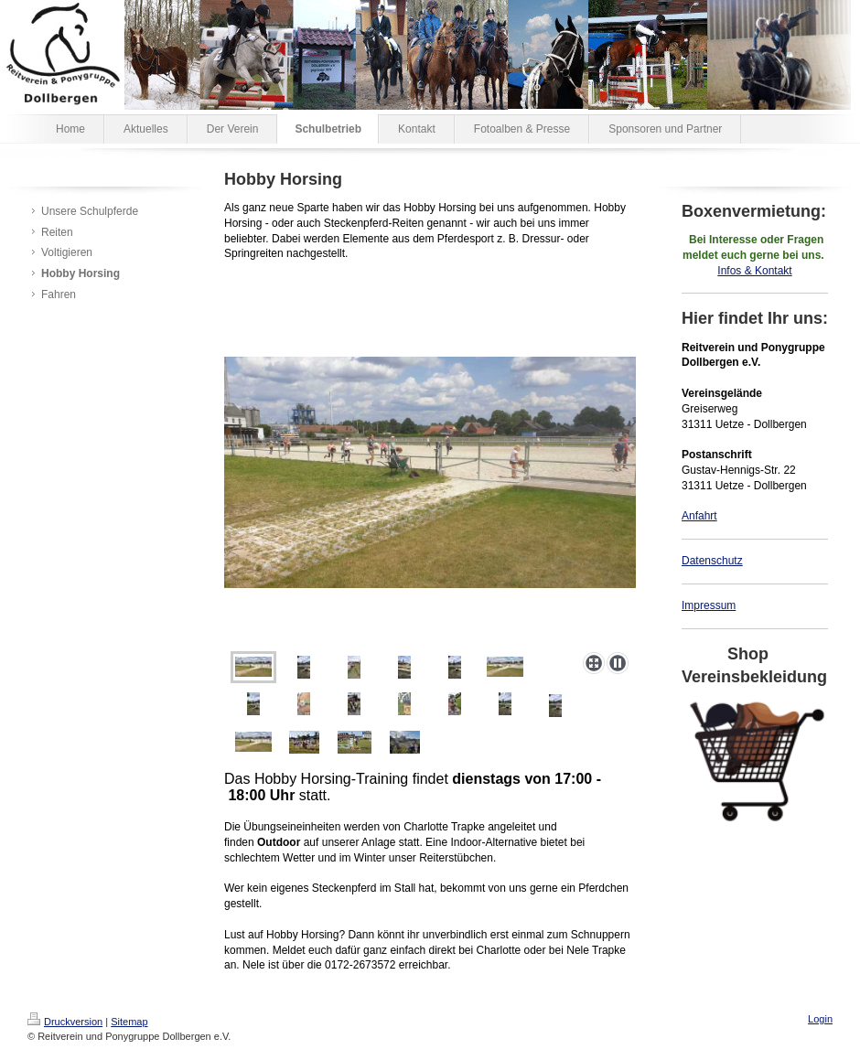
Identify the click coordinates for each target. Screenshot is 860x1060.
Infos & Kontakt (754, 270)
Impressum (709, 605)
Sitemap (129, 1021)
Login (820, 1018)
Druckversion (64, 1021)
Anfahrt (699, 515)
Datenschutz (712, 560)
